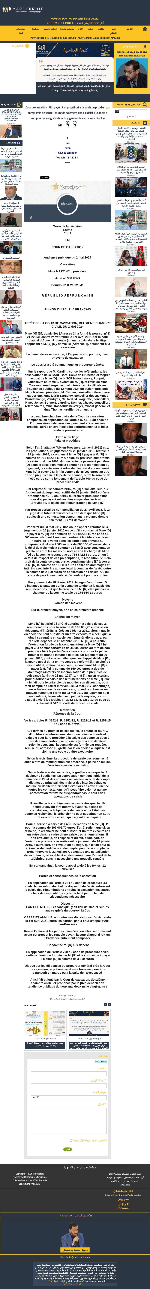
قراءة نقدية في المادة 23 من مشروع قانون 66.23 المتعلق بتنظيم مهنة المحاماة (11, 180)
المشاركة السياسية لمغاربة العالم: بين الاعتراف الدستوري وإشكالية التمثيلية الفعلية (11, 282)
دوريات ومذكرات (67, 29)
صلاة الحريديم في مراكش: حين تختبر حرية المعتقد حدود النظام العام (132, 54)
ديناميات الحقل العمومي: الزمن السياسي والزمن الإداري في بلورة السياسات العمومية (11, 400)
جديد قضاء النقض (20, 31)
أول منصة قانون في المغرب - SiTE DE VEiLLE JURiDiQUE (75, 23)
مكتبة (90, 29)
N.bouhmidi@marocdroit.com (75, 1257)
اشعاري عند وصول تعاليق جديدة (90, 1140)
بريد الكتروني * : (99, 1080)
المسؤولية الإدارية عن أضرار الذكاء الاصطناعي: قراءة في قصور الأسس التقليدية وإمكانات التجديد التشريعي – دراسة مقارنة (131, 237)
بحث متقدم (131, 116)
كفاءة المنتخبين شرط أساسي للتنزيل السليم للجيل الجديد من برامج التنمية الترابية (11, 152)
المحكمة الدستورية (11, 258)
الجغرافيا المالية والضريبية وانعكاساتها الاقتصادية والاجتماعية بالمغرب (11, 207)
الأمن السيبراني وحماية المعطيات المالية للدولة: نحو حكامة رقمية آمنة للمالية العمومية (11, 312)
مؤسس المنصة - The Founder (75, 1215)
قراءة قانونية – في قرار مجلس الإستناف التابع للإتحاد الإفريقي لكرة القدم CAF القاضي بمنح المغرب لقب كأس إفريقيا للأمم (11, 369)
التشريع (130, 29)
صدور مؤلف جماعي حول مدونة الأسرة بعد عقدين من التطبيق (45, 1044)
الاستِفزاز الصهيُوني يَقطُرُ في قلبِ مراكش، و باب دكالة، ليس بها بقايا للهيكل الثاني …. (11, 234)
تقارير (80, 29)
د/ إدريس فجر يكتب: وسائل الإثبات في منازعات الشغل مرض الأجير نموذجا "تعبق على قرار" (131, 449)
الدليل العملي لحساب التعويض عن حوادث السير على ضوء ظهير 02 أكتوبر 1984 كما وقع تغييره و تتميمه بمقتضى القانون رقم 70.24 (131, 304)
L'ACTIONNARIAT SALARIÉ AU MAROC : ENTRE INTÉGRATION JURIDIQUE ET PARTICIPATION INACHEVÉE (11, 115)
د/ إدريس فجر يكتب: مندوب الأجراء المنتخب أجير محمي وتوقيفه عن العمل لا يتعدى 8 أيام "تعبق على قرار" (131, 414)
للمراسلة (35, 29)
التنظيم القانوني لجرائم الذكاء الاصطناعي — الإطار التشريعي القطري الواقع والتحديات (131, 170)
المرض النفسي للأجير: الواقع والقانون (131, 271)
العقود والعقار (50, 29)
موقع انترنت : (100, 1092)
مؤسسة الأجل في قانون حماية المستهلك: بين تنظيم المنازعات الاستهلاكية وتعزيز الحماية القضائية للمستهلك (131, 340)
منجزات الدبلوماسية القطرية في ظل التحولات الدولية (131, 373)
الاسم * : (102, 1068)
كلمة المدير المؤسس (132, 46)
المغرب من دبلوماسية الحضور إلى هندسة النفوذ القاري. (11, 340)
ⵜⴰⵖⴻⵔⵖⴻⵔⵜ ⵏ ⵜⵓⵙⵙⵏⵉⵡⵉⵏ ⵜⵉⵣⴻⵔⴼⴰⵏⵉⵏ (75, 18)
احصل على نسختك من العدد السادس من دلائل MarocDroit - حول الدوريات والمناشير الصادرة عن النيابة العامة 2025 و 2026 (74, 88)
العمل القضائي (113, 31)
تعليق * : (102, 1104)
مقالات (101, 29)
